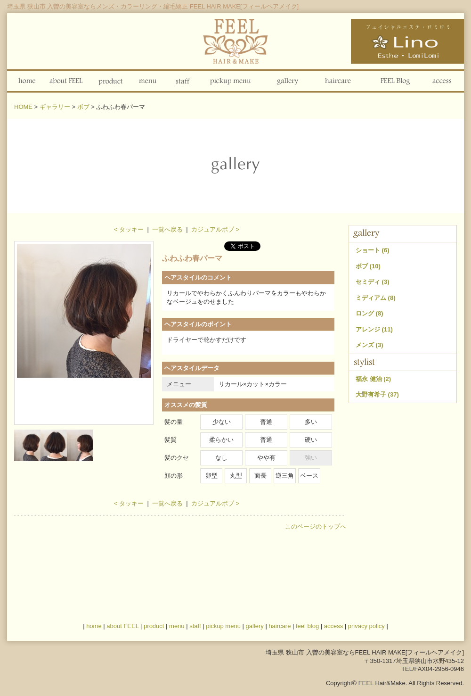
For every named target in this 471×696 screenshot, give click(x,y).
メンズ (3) (369, 344)
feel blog (307, 626)
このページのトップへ (315, 526)
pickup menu (232, 81)
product (110, 81)
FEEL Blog (393, 81)
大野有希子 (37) (377, 394)
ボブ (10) (368, 266)
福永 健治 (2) (373, 378)
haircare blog (338, 81)
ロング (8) (369, 313)
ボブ (83, 106)
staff (183, 81)
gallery (286, 81)
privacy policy (366, 626)
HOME (23, 106)
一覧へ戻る (167, 229)
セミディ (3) (373, 281)
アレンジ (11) (374, 329)
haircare (279, 626)
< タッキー (129, 229)
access (442, 81)
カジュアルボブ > (215, 229)
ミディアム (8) (376, 297)
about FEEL (67, 81)
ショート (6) (373, 250)
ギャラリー (55, 106)
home (25, 81)
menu (148, 81)
